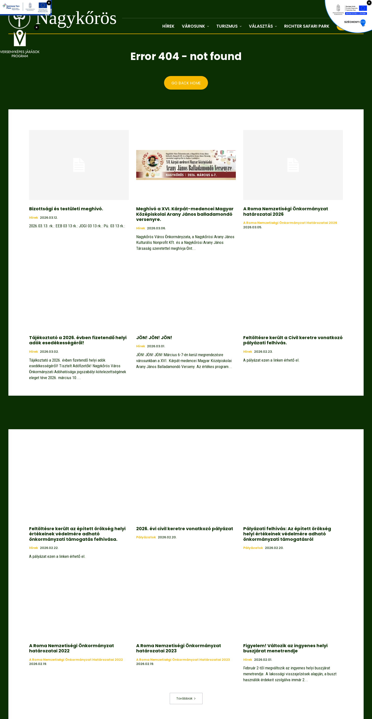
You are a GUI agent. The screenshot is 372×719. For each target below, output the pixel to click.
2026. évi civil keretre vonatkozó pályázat (184, 528)
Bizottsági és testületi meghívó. (66, 209)
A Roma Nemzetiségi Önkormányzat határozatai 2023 (178, 648)
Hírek (33, 218)
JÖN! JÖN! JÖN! (154, 338)
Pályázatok (146, 538)
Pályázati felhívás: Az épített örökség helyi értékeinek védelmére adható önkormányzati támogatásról (287, 533)
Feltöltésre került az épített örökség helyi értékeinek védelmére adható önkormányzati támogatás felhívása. (77, 533)
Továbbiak (186, 698)
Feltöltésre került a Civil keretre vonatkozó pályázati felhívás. (293, 340)
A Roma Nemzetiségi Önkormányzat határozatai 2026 (285, 211)
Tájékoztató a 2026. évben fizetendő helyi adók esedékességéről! (78, 340)
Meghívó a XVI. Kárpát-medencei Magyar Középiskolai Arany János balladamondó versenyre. (185, 214)
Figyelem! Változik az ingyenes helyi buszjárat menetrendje (285, 648)
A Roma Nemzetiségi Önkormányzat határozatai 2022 (71, 648)
